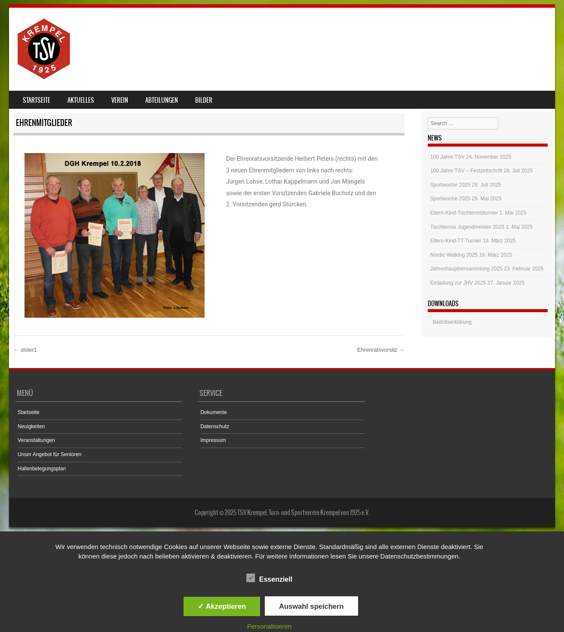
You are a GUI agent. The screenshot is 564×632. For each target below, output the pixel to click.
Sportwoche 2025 (450, 185)
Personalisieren (269, 626)
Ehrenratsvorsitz (381, 350)
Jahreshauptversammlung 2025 (466, 269)
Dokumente (213, 412)
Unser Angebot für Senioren (49, 454)
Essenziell (269, 578)
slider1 (25, 350)
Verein (119, 100)
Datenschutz (214, 426)
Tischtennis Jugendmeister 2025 (467, 227)
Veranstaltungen (36, 440)
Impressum (213, 440)
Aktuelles (80, 100)
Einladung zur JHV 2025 (458, 283)
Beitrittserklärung (452, 322)
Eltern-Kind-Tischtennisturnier (464, 213)
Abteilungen (161, 100)
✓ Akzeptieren (222, 606)
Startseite (36, 100)
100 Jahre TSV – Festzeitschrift (466, 171)
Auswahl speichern (311, 606)
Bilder (203, 100)
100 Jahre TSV (447, 157)
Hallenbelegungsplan (42, 469)
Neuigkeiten (31, 426)
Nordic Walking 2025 (454, 255)
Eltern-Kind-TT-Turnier (455, 241)
